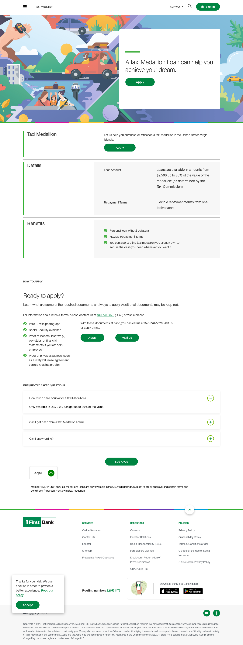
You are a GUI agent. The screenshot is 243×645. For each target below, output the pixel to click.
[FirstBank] (44, 6)
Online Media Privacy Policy (194, 562)
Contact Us (88, 537)
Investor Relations (140, 537)
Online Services (91, 530)
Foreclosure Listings (142, 550)
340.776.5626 (105, 315)
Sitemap (87, 550)
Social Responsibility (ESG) (145, 543)
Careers (135, 530)
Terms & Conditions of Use (194, 543)
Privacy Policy (187, 530)
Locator (86, 543)
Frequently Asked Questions (98, 557)
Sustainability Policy (190, 537)
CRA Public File (139, 568)
